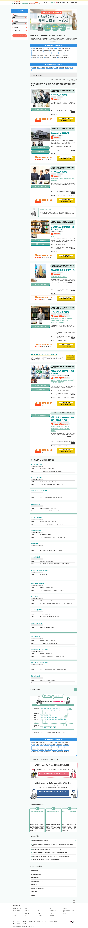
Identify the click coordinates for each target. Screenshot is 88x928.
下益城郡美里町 (55, 53)
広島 (41, 719)
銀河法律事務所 (35, 676)
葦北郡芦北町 (52, 55)
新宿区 (60, 422)
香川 (56, 719)
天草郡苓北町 (65, 55)
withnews (14, 915)
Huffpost (26, 912)
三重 (50, 715)
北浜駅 (66, 313)
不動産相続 (52, 69)
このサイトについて (17, 921)
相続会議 (51, 912)
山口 (47, 719)
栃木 (57, 710)
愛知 (41, 715)
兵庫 (44, 717)
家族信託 (71, 67)
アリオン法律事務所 (59, 94)
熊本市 (33, 48)
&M (13, 910)
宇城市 (62, 48)
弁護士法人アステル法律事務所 (39, 663)
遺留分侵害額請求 (49, 67)
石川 (53, 713)
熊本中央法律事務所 (36, 477)
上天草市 (33, 50)
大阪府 (53, 313)
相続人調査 (56, 67)
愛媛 (62, 719)
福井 (56, 713)
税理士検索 (59, 2)
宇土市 (59, 48)
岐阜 (47, 715)
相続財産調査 (61, 67)
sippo (39, 910)
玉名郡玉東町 (40, 55)
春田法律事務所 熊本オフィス (63, 269)
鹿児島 (59, 722)
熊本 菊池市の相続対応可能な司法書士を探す (53, 792)
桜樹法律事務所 (35, 544)
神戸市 (61, 725)
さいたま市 (46, 727)
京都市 (65, 725)
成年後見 (33, 69)
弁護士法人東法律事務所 (38, 583)
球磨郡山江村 (66, 57)
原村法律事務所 (35, 636)
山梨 (44, 713)
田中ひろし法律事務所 (60, 133)
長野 (47, 713)
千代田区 (59, 375)
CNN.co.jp (27, 910)
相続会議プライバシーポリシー (42, 921)
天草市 (70, 48)
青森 (45, 708)
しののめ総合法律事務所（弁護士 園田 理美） (62, 228)
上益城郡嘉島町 (48, 53)
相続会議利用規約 (31, 921)
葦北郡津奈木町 (59, 55)
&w (15, 910)
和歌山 (56, 717)
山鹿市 (51, 48)
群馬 (60, 710)
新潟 (41, 713)
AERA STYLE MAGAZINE (42, 917)
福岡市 (57, 725)
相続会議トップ (46, 2)
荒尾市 (44, 48)
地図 (73, 111)
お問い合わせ (25, 923)
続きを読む (68, 104)
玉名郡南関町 (34, 55)
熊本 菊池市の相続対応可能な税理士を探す (53, 773)
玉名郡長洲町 (61, 53)
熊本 (50, 722)
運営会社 (14, 923)
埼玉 (48, 710)
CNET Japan (27, 908)
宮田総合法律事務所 (36, 623)
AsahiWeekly (65, 913)
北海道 (42, 708)
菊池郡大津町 (52, 50)
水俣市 (66, 48)
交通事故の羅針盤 (53, 917)
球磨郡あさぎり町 (35, 57)
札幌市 (54, 725)
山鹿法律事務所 (35, 504)
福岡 (41, 722)
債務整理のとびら (28, 917)
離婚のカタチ (15, 917)
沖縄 (62, 722)
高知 (65, 719)
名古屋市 (49, 725)
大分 (53, 722)
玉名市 (40, 48)
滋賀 (53, 717)
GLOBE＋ (39, 912)
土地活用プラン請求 (73, 2)
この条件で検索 (19, 36)
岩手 (48, 708)
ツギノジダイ (52, 913)
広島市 (69, 725)
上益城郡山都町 (34, 53)
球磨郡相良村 (54, 57)
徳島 (59, 719)
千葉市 (54, 727)
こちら (57, 732)
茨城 (54, 710)
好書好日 (39, 913)
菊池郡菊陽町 (46, 50)
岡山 (44, 719)
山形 (57, 708)
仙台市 (42, 727)
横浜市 (42, 725)
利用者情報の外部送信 (53, 921)
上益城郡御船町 (59, 50)
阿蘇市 (41, 50)
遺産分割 (38, 67)
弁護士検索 (53, 2)
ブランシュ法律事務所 (60, 311)
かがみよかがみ (53, 910)
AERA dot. (27, 913)
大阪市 (60, 313)
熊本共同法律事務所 (36, 517)
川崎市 (51, 727)
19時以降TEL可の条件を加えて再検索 (70, 357)
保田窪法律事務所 (36, 530)
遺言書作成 (34, 67)
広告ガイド (19, 923)
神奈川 (45, 710)
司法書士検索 (65, 2)
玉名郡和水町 (68, 53)
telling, (39, 908)
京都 (47, 717)
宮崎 (56, 722)
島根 (53, 719)
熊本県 (53, 96)
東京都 (53, 375)
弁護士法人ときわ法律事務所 (39, 491)
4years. (51, 908)
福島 (60, 708)
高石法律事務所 (35, 597)
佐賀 (44, 722)
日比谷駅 (66, 375)
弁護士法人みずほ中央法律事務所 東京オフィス (62, 418)
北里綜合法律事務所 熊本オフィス (41, 570)
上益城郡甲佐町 (41, 53)
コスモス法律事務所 (36, 610)
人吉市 (37, 50)
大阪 (41, 717)
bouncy (26, 915)
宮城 (54, 708)
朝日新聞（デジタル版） (17, 908)
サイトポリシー (24, 921)
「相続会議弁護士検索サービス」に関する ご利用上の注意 (44, 731)
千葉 (51, 710)
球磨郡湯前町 (60, 57)
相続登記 (66, 67)
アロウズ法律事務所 (59, 171)
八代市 (37, 48)
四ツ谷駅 (65, 422)
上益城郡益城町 (66, 50)
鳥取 (50, 719)
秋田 (51, 708)
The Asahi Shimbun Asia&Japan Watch (68, 911)
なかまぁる (40, 915)
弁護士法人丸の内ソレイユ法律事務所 (62, 372)
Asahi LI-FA (52, 915)
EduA (14, 912)
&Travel (18, 910)
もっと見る (53, 60)
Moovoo (14, 913)
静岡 (44, 715)
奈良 (50, 717)
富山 (50, 713)
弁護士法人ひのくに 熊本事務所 (39, 649)
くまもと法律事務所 (36, 464)
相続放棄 (43, 67)
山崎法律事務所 (35, 557)
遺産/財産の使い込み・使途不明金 (42, 69)
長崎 (47, 722)
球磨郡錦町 (41, 57)
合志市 (48, 48)
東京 (41, 710)
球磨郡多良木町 (47, 57)
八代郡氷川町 (46, 55)
